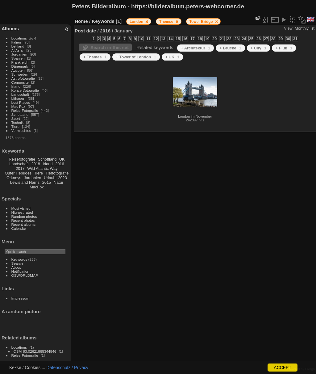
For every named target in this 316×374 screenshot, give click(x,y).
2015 (46, 182)
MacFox (37, 187)
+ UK (172, 57)
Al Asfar (17, 50)
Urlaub (50, 177)
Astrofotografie (23, 78)
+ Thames (95, 57)
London (137, 21)
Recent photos (23, 220)
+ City (258, 48)
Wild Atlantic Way (42, 168)
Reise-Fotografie (24, 110)
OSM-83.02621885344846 (35, 351)
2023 (62, 177)
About (16, 267)
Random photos (24, 216)
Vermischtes (21, 130)
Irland (15, 86)
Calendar (18, 228)
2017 (20, 168)
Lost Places (20, 102)
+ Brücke (230, 48)
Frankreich (20, 62)
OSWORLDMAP (24, 275)
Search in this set (109, 47)
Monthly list (304, 28)
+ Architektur (195, 48)
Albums (10, 28)
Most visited (21, 208)
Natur (58, 182)
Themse (166, 21)
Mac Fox (18, 106)
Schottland (20, 114)
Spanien (18, 58)
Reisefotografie (22, 159)
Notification (20, 271)
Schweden (19, 74)
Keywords (19, 259)
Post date (85, 30)
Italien (16, 42)
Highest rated (22, 212)
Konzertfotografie (25, 90)
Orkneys (13, 177)
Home (81, 21)
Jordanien (19, 54)
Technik (17, 122)
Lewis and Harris (25, 182)
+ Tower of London (136, 57)
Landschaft (20, 94)
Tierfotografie (57, 173)
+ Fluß (284, 48)
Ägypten (18, 70)
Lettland (17, 46)
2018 (35, 164)
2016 (59, 164)
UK (62, 159)
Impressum (20, 298)
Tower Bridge (201, 21)
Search (17, 263)
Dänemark (19, 66)
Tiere (15, 126)
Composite (20, 82)
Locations (19, 38)
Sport (15, 118)
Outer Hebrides (18, 173)
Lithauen (18, 98)
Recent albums (23, 224)
